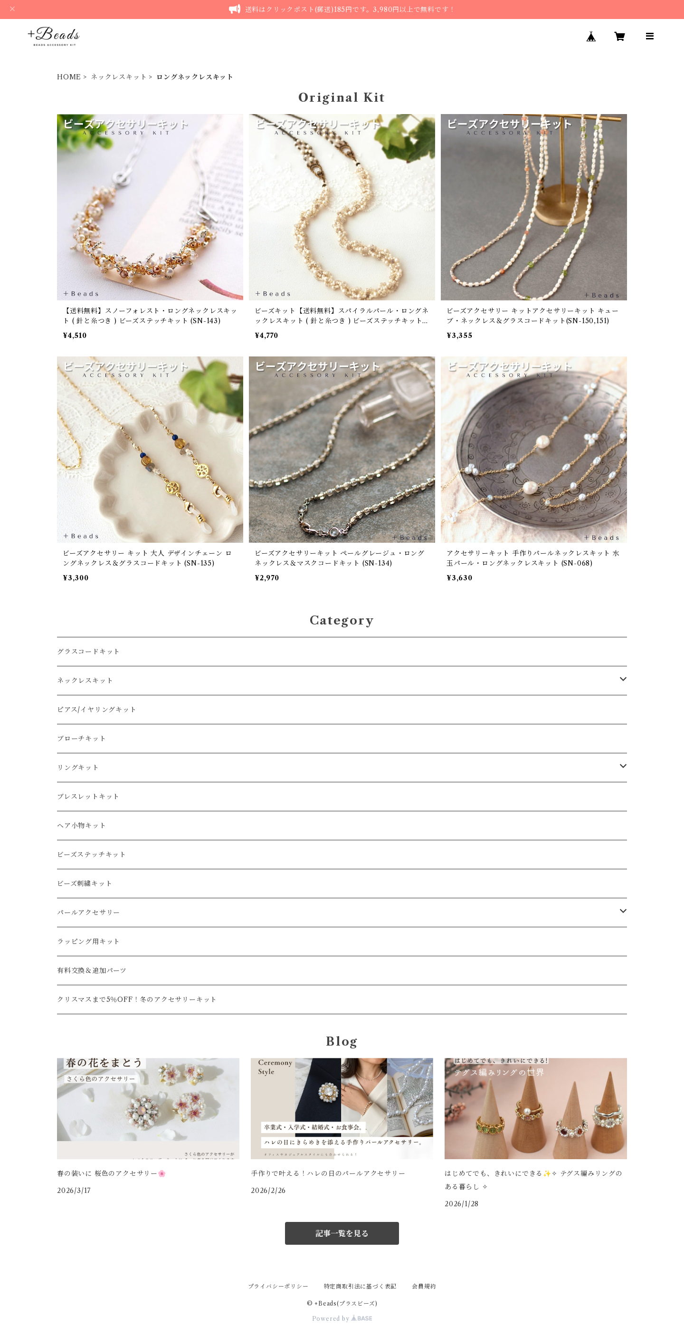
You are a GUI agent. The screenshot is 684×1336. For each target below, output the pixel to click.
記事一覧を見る (342, 1233)
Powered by (342, 1318)
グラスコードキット (88, 651)
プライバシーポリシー (278, 1286)
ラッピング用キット (88, 941)
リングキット (78, 767)
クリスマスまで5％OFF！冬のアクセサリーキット (137, 999)
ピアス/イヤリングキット (97, 709)
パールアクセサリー (88, 912)
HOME (69, 77)
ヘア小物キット (81, 825)
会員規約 (424, 1286)
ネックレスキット (119, 77)
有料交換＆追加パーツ (92, 970)
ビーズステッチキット (91, 854)
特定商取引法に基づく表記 (360, 1286)
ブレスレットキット (88, 796)
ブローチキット (81, 738)
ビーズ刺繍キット (84, 883)
